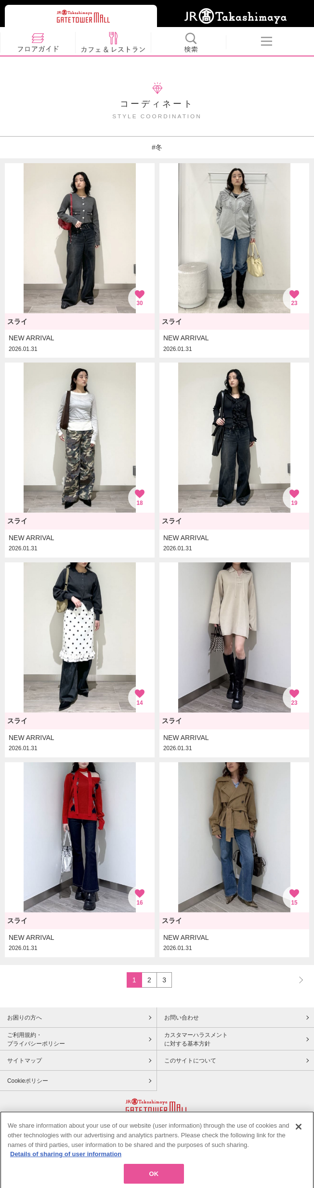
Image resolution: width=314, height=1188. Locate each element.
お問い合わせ (181, 1017)
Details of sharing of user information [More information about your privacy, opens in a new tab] (65, 1163)
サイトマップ (24, 1060)
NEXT (296, 979)
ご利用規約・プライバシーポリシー (36, 1039)
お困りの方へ (24, 1017)
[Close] (298, 1136)
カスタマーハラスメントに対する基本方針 (196, 1039)
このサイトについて (190, 1060)
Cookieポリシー (27, 1080)
